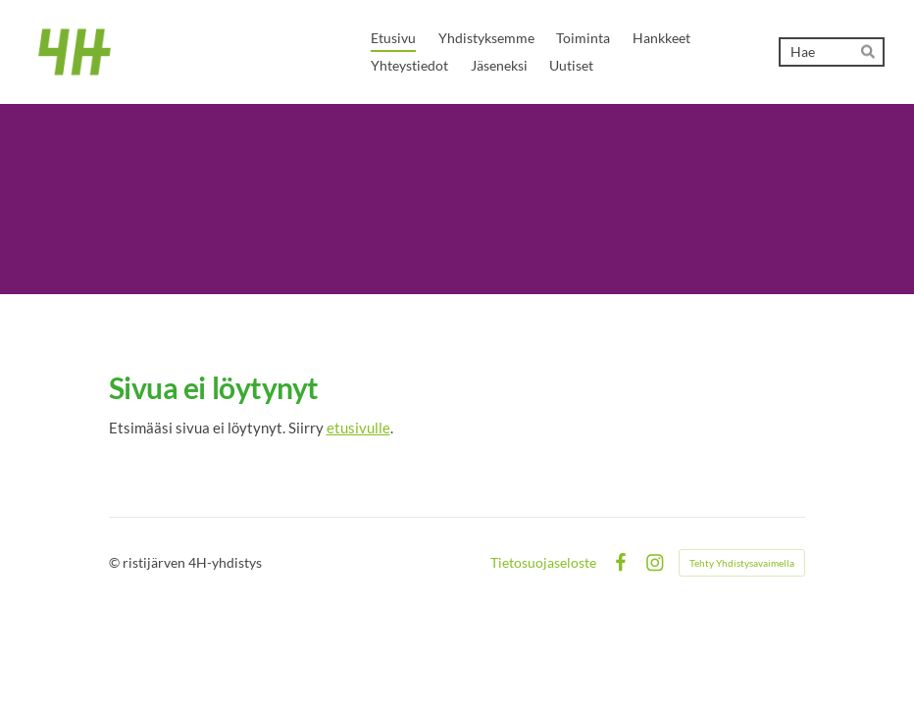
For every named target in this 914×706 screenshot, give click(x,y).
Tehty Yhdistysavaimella (741, 563)
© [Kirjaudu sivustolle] (116, 562)
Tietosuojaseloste (543, 563)
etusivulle (358, 427)
